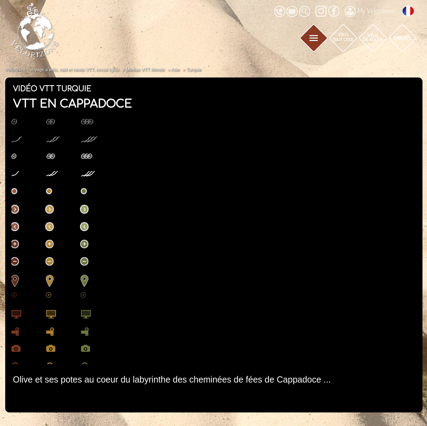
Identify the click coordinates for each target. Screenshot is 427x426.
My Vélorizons (370, 11)
